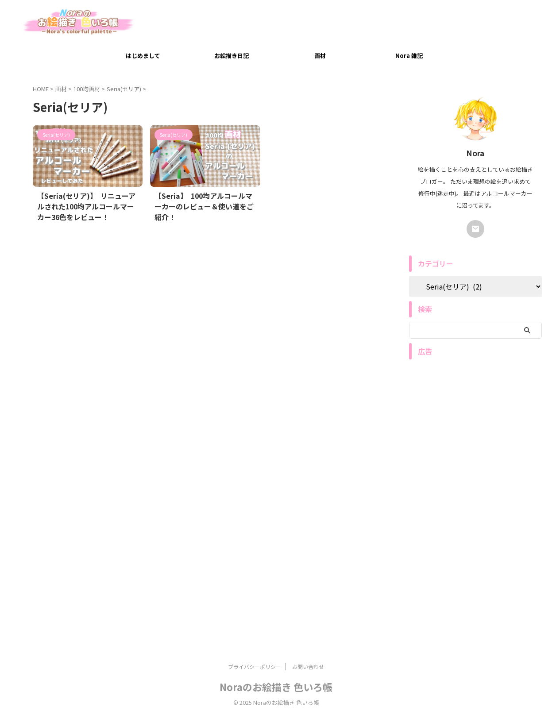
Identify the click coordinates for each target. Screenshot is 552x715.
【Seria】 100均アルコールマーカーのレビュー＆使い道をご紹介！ (203, 199)
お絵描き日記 (231, 55)
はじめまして (143, 55)
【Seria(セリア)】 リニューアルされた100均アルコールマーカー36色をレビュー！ (86, 204)
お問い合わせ (308, 666)
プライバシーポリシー (254, 666)
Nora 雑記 (409, 55)
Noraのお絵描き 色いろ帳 (276, 687)
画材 (320, 55)
